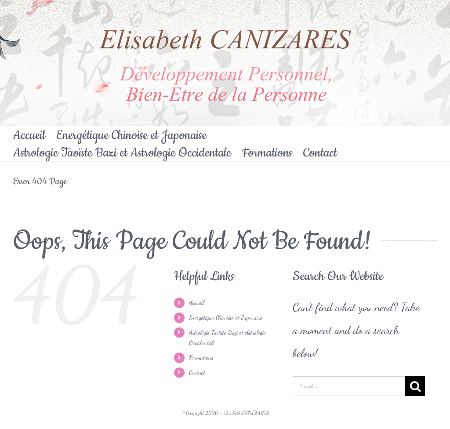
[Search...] (349, 386)
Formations (201, 357)
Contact (197, 372)
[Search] (415, 386)
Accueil (196, 302)
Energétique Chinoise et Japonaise (225, 317)
